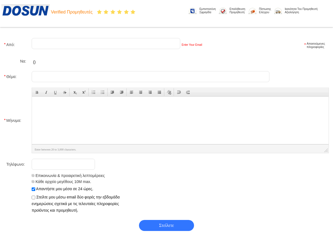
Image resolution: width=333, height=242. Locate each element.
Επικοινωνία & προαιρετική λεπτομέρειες (68, 175)
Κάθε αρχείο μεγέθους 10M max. (61, 181)
